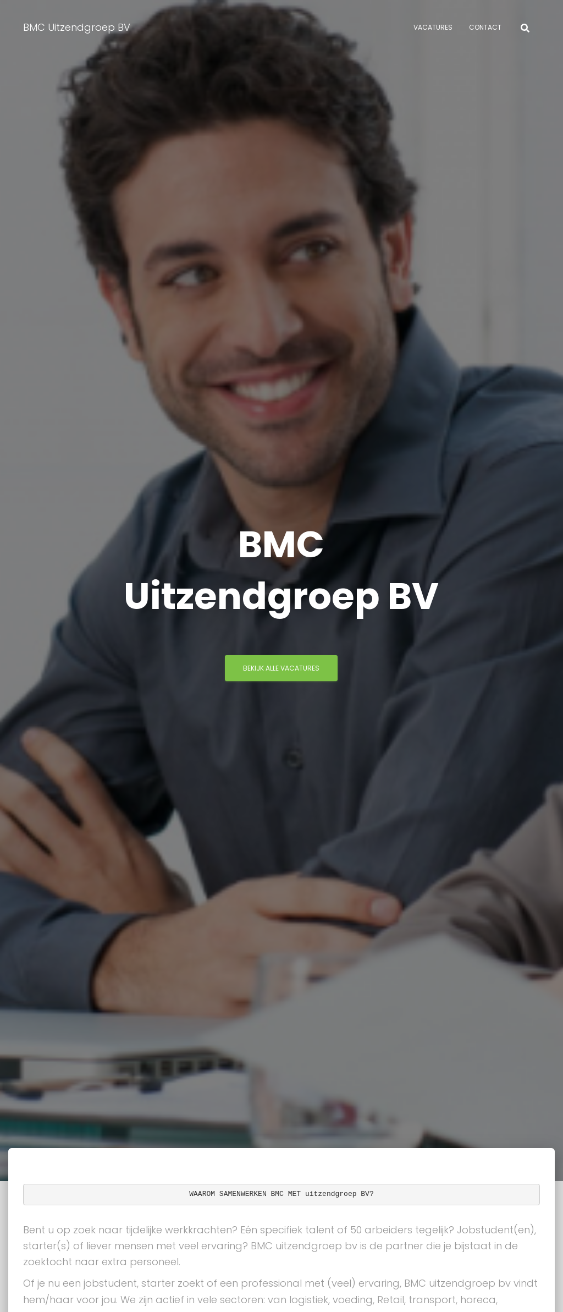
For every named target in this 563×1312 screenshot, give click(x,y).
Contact (485, 27)
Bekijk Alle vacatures (281, 668)
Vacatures (432, 27)
